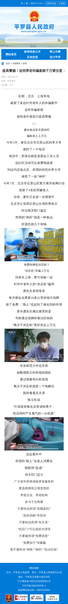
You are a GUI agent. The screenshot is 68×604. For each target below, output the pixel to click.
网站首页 (11, 54)
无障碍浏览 (51, 3)
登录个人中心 (37, 3)
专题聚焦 (16, 63)
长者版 (62, 3)
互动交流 (32, 57)
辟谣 (25, 63)
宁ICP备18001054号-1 (34, 585)
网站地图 (34, 568)
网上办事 (55, 51)
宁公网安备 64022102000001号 (33, 581)
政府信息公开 (32, 51)
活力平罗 (55, 57)
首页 (8, 63)
